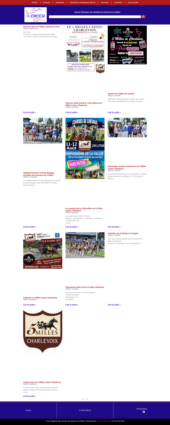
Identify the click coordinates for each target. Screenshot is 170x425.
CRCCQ (34, 2)
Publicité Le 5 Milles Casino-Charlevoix (40, 298)
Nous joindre (133, 2)
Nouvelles (105, 2)
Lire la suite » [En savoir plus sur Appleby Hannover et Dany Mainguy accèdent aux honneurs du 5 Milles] (29, 227)
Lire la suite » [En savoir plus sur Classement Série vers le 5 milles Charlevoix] (71, 304)
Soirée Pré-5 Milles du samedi (121, 94)
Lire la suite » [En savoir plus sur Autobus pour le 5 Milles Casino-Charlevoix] (29, 396)
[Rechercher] (143, 16)
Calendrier (118, 2)
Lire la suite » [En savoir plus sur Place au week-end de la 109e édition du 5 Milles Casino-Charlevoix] (71, 112)
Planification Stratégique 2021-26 (82, 2)
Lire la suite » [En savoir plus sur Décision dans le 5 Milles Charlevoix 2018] (29, 112)
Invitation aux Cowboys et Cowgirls (123, 233)
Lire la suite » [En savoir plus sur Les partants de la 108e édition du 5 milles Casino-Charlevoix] (71, 227)
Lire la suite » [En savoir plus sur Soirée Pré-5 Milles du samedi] (114, 112)
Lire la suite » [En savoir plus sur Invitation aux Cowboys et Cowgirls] (114, 304)
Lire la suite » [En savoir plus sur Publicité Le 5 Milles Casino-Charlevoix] (29, 304)
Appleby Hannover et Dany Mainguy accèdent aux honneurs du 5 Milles (38, 174)
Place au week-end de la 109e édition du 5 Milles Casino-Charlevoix (83, 104)
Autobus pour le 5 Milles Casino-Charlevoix (42, 382)
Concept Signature (103, 421)
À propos (46, 2)
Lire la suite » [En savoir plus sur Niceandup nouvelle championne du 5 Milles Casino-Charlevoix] (114, 227)
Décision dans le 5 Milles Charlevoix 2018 (41, 27)
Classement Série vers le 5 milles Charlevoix (84, 287)
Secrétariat (60, 2)
